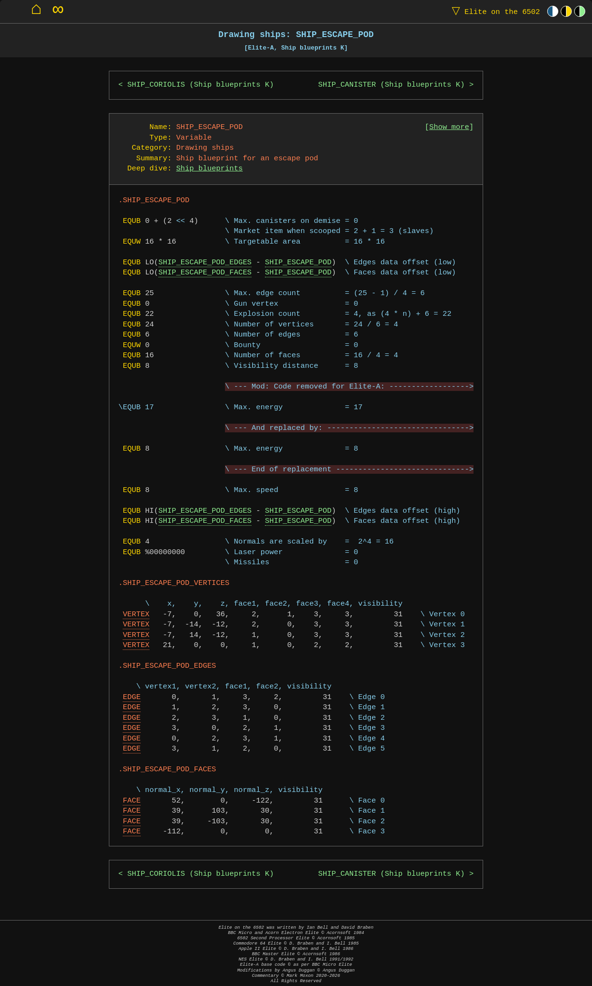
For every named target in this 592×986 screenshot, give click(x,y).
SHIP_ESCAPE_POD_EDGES (205, 263)
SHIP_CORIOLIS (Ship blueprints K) (200, 85)
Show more (449, 127)
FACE (132, 801)
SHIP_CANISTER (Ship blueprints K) (391, 85)
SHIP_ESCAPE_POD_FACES (205, 273)
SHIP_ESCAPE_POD (298, 263)
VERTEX (136, 615)
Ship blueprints (209, 169)
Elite (493, 11)
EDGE (132, 697)
